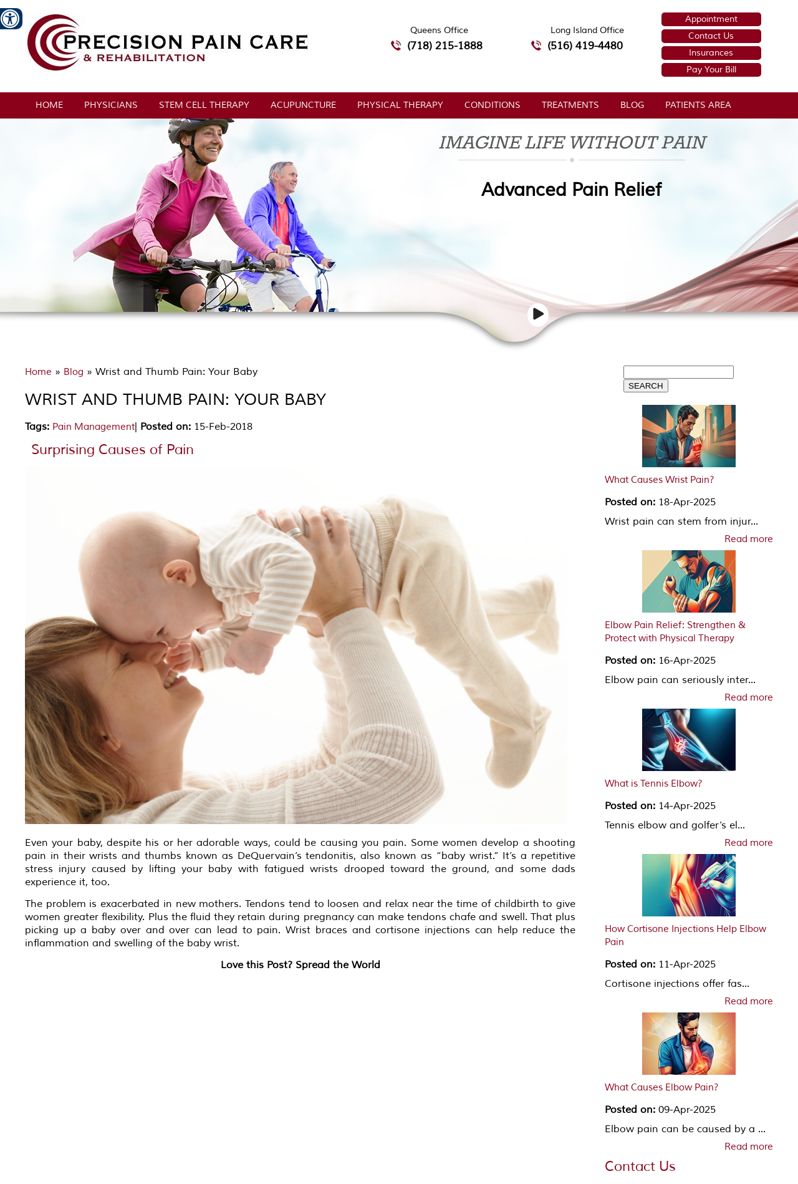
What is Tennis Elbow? (654, 784)
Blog (632, 105)
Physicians (111, 105)
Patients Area (698, 105)
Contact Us (711, 36)
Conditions (492, 105)
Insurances (711, 52)
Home (49, 105)
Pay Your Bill (711, 69)
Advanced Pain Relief (571, 189)
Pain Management (93, 427)
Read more (748, 539)
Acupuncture (303, 105)
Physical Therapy (400, 105)
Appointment (711, 19)
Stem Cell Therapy (204, 105)
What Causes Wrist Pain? (659, 480)
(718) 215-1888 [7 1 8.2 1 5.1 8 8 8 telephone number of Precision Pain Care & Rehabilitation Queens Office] (445, 45)
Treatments (570, 105)
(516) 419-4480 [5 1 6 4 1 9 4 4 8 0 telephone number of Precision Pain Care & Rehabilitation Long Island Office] (585, 45)
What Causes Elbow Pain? (662, 1088)
